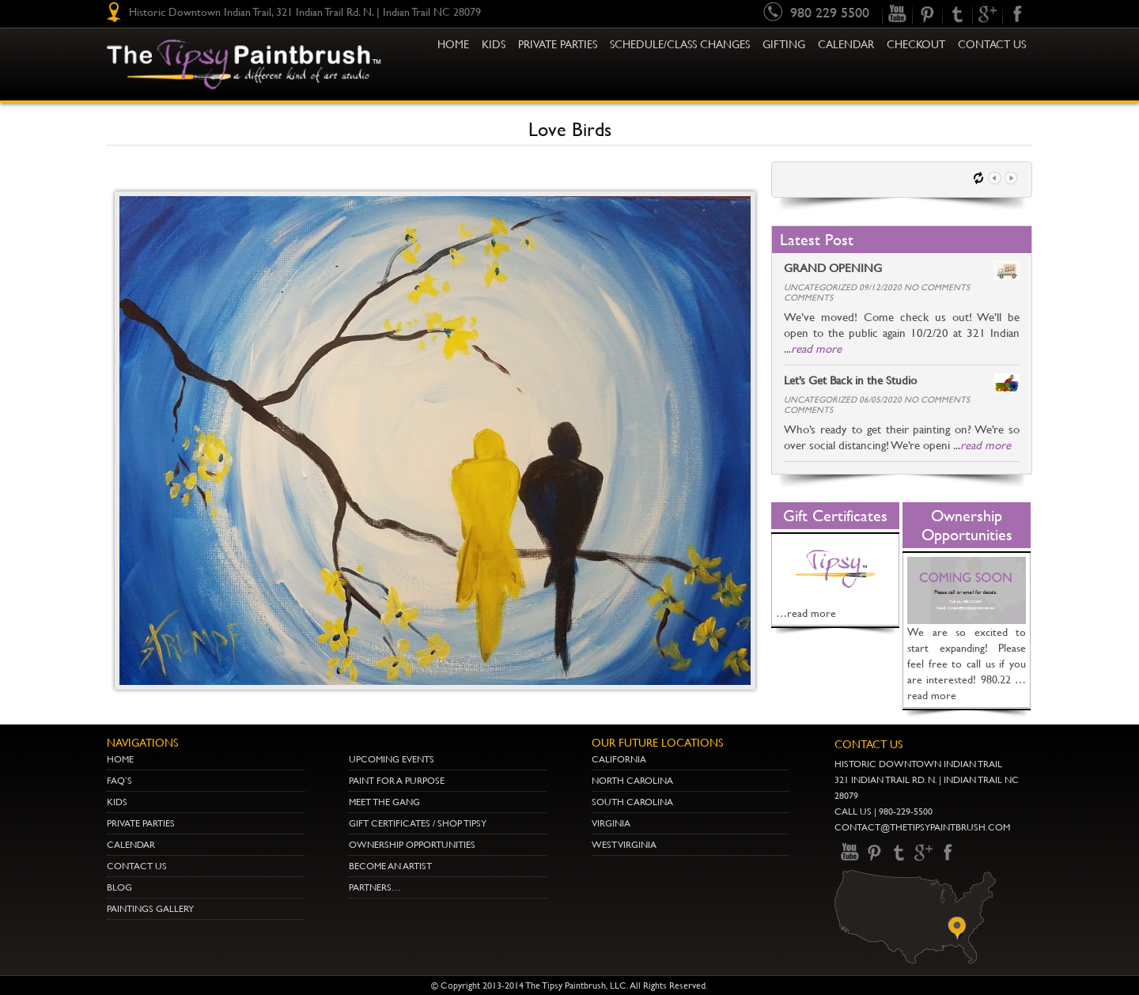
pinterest (927, 14)
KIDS (493, 44)
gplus (987, 14)
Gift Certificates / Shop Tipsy (417, 823)
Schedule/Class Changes (680, 44)
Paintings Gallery (150, 908)
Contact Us (992, 44)
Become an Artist (390, 866)
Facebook (1017, 14)
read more (816, 348)
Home (453, 44)
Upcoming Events (391, 759)
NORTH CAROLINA (632, 780)
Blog (119, 887)
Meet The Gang (384, 802)
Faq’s (119, 780)
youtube (896, 14)
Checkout (916, 44)
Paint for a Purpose (397, 780)
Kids (117, 802)
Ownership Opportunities (412, 844)
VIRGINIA (611, 823)
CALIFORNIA (619, 759)
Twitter (957, 14)
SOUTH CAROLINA (632, 802)
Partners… (375, 887)
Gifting (783, 44)
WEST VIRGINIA (624, 844)
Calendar (846, 44)
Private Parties (557, 44)
